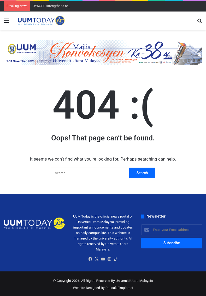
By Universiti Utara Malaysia (132, 281)
